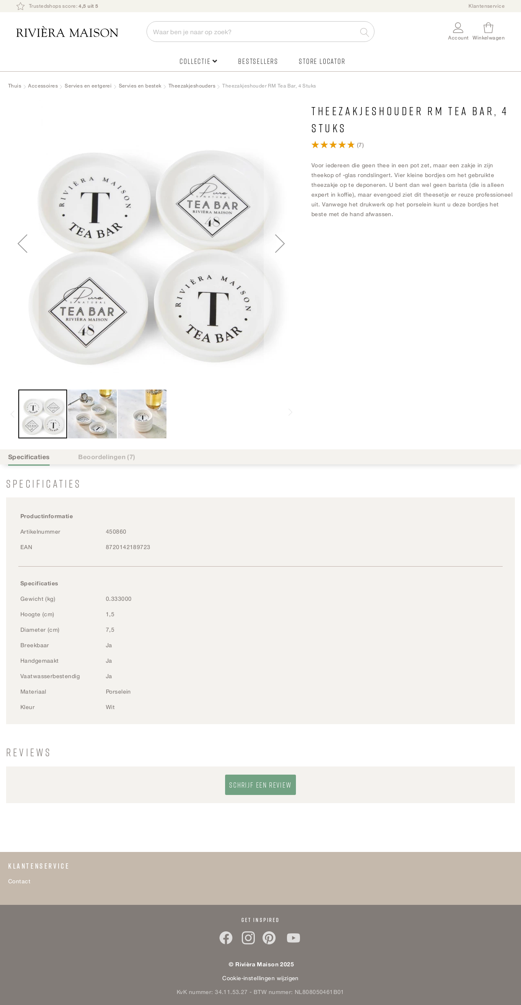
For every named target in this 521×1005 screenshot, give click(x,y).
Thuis (14, 86)
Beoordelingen (106, 457)
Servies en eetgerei (88, 86)
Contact (19, 881)
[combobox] (260, 31)
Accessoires (43, 86)
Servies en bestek (140, 86)
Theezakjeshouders (192, 86)
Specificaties (29, 457)
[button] (458, 31)
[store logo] (77, 31)
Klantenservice (486, 6)
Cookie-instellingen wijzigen (260, 977)
